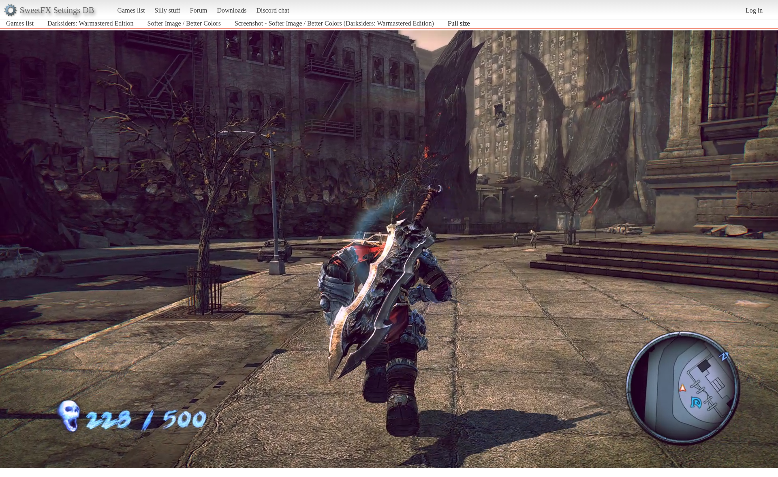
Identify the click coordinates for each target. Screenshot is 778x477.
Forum (198, 10)
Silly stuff (167, 10)
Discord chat (272, 10)
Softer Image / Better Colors (184, 23)
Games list (131, 10)
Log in (754, 10)
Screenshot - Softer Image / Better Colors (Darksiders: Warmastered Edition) (334, 23)
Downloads (231, 10)
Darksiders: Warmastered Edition (90, 23)
